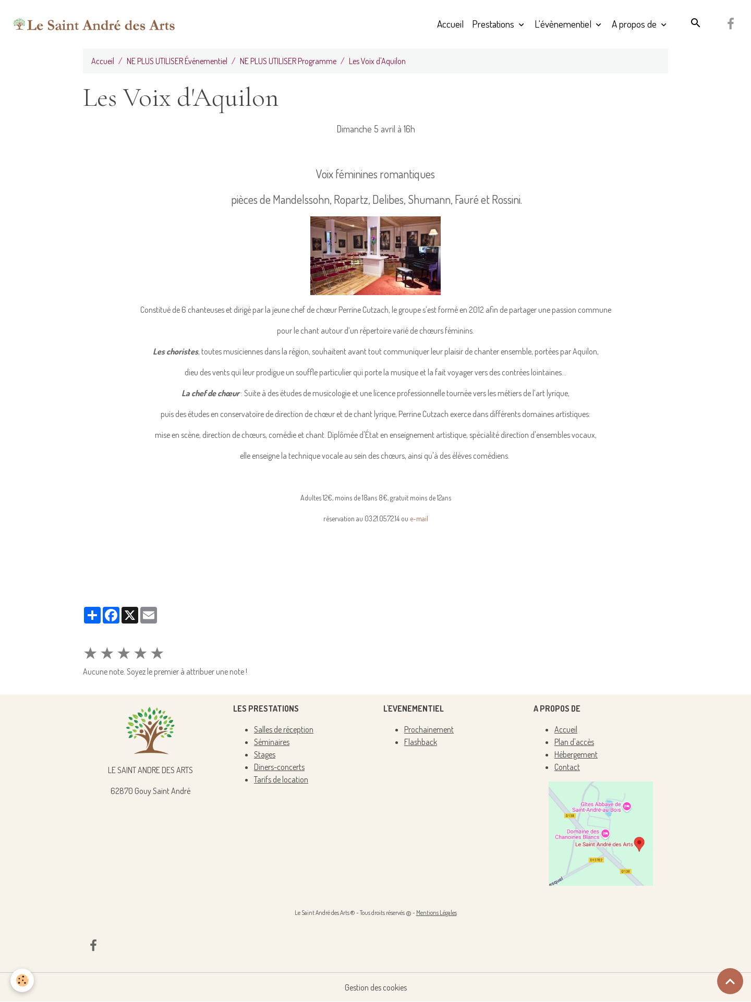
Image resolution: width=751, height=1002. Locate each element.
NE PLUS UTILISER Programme (288, 61)
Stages (264, 754)
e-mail (419, 518)
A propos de (635, 23)
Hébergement (576, 754)
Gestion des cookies (376, 987)
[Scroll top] (730, 981)
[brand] (94, 24)
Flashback (420, 742)
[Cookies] (22, 980)
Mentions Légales (436, 913)
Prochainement (429, 729)
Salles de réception (283, 729)
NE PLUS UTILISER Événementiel (177, 61)
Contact (567, 767)
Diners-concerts (279, 767)
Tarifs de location (281, 779)
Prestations (494, 23)
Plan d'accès (574, 742)
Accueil (450, 23)
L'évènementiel (564, 23)
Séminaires (271, 742)
